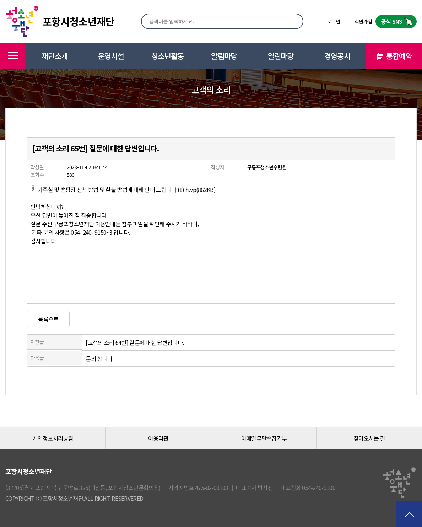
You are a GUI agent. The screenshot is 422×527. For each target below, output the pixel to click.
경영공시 (337, 55)
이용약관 (158, 438)
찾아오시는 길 (369, 438)
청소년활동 (167, 55)
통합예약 (393, 56)
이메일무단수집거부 (264, 438)
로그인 (333, 21)
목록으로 (48, 319)
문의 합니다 (99, 358)
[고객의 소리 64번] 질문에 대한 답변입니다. (135, 342)
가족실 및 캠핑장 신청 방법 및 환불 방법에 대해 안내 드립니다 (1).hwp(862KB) (123, 189)
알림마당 (224, 55)
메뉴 (13, 55)
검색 (290, 21)
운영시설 (111, 55)
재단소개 (54, 55)
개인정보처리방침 (53, 438)
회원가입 (363, 21)
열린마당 (281, 55)
